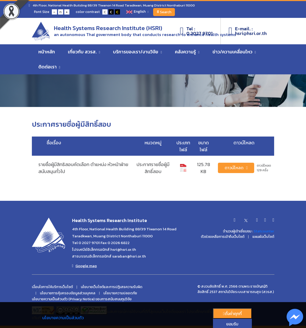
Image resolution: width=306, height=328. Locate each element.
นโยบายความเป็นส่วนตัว (63, 318)
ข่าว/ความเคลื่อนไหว (234, 52)
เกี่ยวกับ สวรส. (84, 52)
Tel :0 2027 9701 (196, 31)
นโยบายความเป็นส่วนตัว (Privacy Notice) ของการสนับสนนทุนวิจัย (82, 299)
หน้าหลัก (46, 52)
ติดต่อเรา (49, 67)
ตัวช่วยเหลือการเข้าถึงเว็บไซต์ (222, 236)
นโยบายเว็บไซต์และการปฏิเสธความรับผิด (111, 287)
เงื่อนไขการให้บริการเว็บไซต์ (52, 287)
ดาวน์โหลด (236, 168)
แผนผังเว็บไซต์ (263, 236)
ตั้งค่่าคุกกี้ (232, 313)
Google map (84, 266)
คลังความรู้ (187, 52)
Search (165, 12)
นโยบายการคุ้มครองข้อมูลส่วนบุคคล (67, 293)
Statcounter (264, 231)
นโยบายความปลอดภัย (120, 293)
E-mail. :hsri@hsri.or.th (248, 31)
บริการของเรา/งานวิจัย (137, 52)
